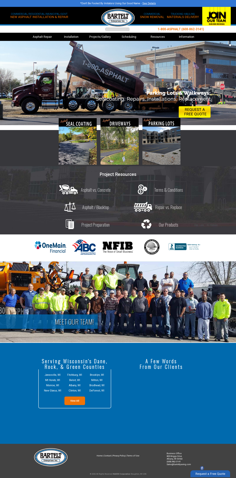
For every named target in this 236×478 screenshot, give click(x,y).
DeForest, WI (96, 390)
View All (74, 400)
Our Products (156, 224)
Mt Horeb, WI (52, 380)
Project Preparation (83, 224)
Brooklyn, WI (97, 374)
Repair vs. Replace (156, 207)
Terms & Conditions (156, 189)
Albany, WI (75, 385)
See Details (149, 3)
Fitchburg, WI (74, 374)
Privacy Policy (119, 455)
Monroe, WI (52, 385)
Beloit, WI (74, 380)
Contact (107, 455)
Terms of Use (133, 455)
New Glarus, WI (52, 390)
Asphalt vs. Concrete (83, 189)
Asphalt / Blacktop (83, 207)
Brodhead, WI (97, 385)
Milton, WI (97, 380)
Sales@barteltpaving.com (179, 464)
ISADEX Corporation (121, 474)
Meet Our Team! (74, 322)
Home (99, 455)
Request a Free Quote (210, 470)
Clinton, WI (75, 390)
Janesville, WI (53, 374)
